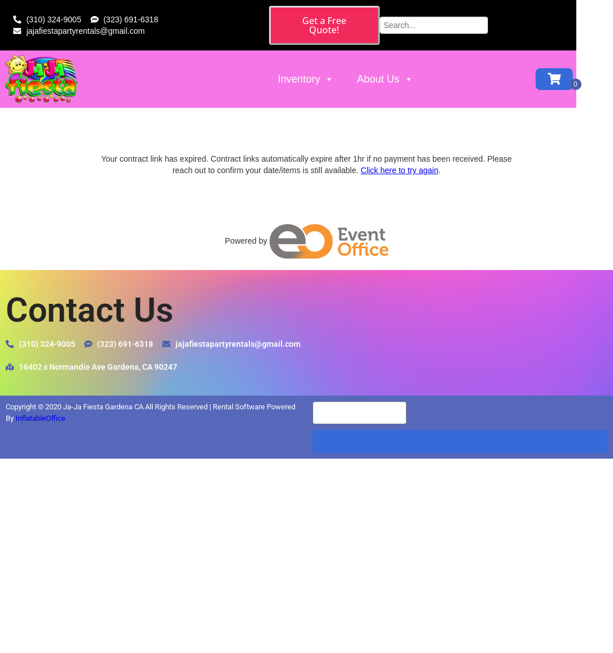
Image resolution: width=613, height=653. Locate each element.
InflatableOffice (40, 418)
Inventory (327, 71)
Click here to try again (399, 170)
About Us (406, 71)
